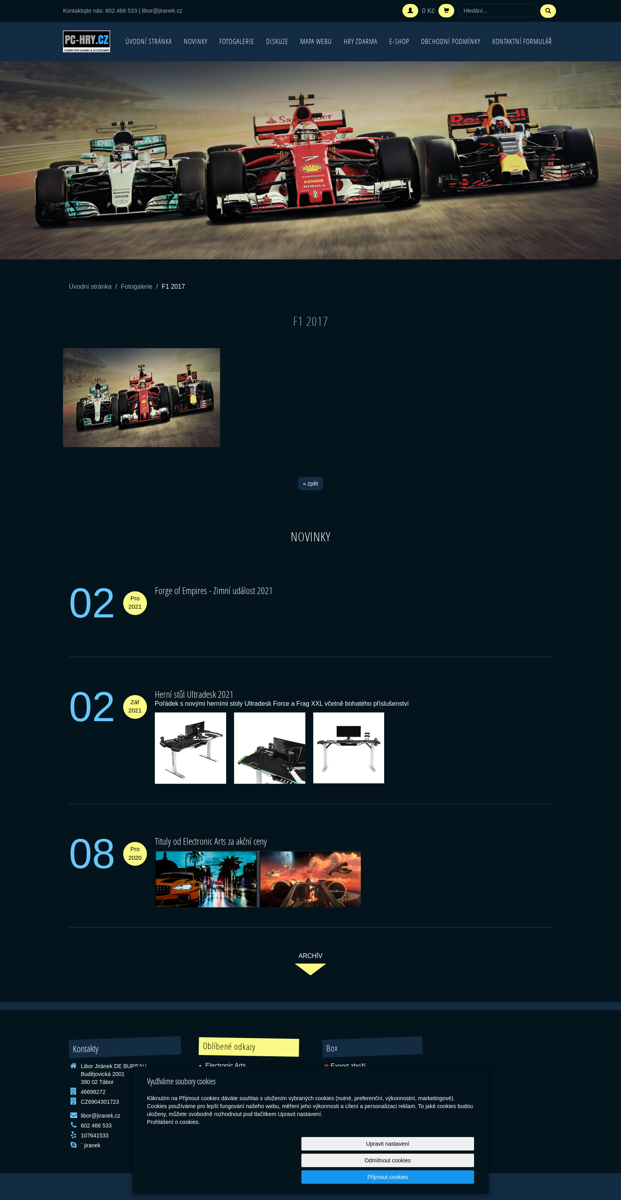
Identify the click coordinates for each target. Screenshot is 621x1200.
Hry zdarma (360, 41)
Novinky (196, 41)
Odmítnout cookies (378, 1177)
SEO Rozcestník (345, 1084)
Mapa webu (316, 41)
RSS (336, 1075)
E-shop (399, 41)
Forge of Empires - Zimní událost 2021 (214, 590)
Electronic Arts (226, 1065)
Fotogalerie (236, 41)
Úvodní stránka (149, 41)
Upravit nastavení (312, 1177)
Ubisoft (215, 1074)
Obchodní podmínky (450, 41)
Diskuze (277, 41)
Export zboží (348, 1066)
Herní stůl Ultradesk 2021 (194, 694)
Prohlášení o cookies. (173, 1155)
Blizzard (217, 1083)
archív (310, 955)
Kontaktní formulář (522, 41)
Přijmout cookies (443, 1177)
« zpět (310, 483)
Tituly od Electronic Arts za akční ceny (211, 841)
